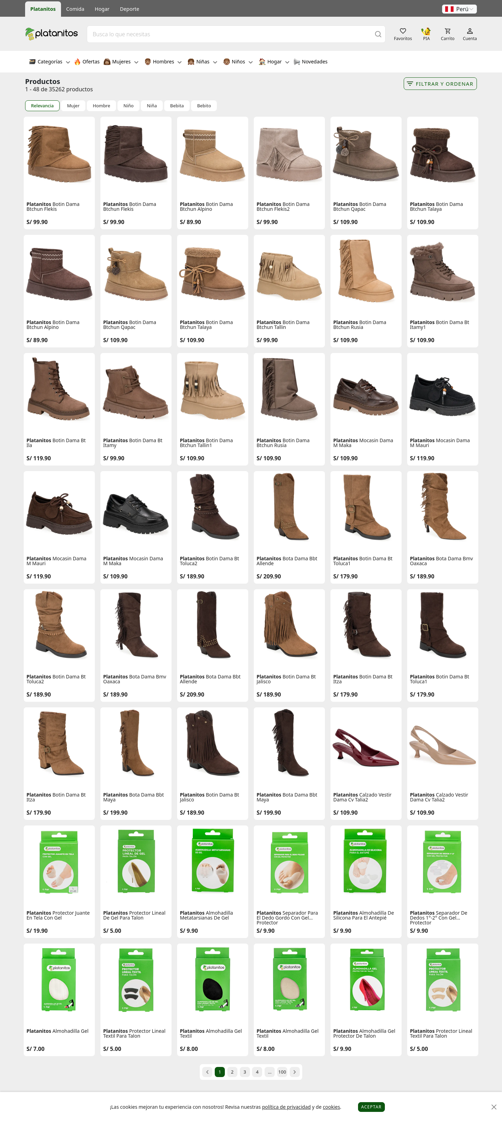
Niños (238, 62)
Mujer (73, 105)
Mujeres (121, 62)
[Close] (494, 1107)
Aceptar (371, 1107)
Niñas (202, 62)
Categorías (49, 62)
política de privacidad (286, 1107)
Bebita (177, 105)
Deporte (129, 9)
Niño (128, 105)
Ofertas (87, 62)
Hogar (102, 9)
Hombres (163, 62)
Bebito (204, 105)
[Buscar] (378, 34)
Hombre (101, 105)
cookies (331, 1107)
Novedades (310, 62)
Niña (152, 105)
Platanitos (43, 9)
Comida (75, 9)
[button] (459, 9)
